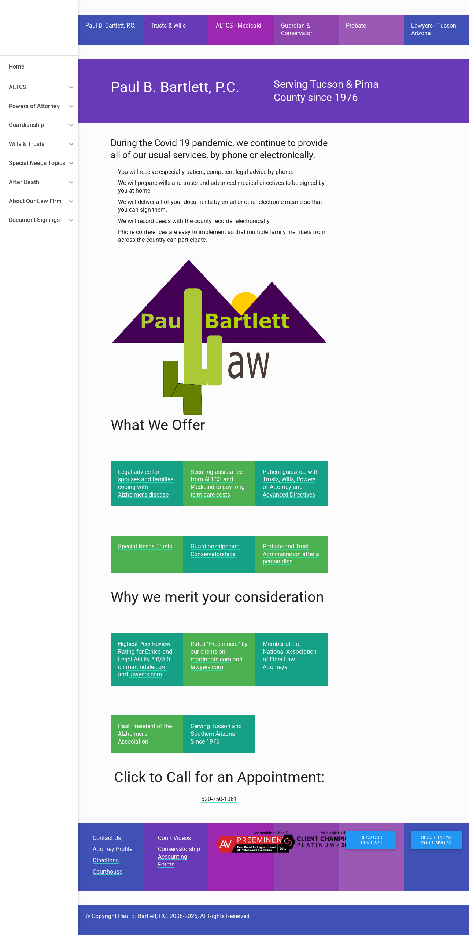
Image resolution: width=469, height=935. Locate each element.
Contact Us (107, 837)
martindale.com (146, 667)
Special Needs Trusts (145, 546)
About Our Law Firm (35, 201)
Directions (106, 860)
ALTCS (17, 87)
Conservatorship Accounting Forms (179, 856)
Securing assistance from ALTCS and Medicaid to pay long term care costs (218, 483)
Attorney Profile (112, 848)
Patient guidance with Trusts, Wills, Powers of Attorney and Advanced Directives (291, 483)
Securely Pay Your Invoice (436, 839)
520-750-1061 (219, 799)
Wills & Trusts (26, 143)
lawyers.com (145, 674)
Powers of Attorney (34, 106)
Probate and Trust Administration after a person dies (291, 554)
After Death (24, 182)
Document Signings (34, 219)
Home (17, 66)
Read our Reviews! (371, 839)
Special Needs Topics (37, 163)
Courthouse (107, 871)
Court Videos (174, 837)
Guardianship (26, 124)
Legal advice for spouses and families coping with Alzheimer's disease (145, 483)
